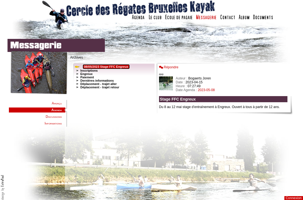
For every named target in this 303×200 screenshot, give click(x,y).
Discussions (54, 117)
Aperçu (57, 103)
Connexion (294, 198)
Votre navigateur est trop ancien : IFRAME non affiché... (113, 125)
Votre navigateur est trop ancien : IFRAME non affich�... (224, 125)
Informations (53, 123)
